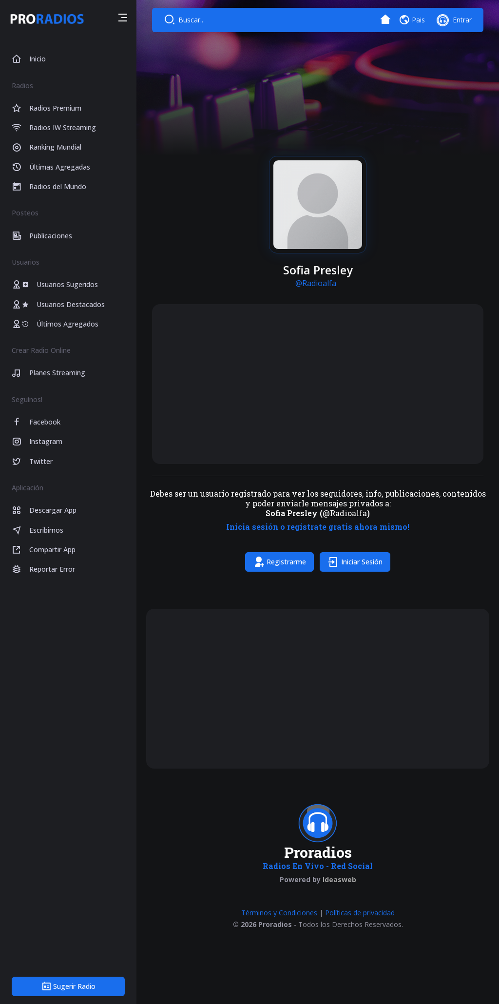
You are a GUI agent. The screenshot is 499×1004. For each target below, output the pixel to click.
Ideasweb (339, 879)
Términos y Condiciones (279, 912)
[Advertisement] (318, 384)
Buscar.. (190, 19)
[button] (123, 19)
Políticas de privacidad (360, 912)
